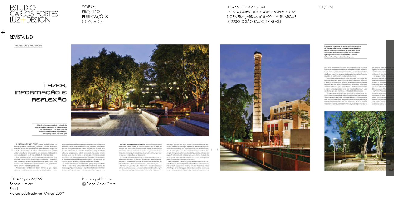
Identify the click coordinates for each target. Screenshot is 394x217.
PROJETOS (91, 11)
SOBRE (88, 7)
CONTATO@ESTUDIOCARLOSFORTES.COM (261, 12)
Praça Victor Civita (101, 184)
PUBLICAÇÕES (95, 16)
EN (330, 7)
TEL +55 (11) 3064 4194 (246, 7)
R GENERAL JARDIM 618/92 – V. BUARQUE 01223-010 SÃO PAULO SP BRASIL (261, 19)
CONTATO (92, 21)
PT (321, 7)
